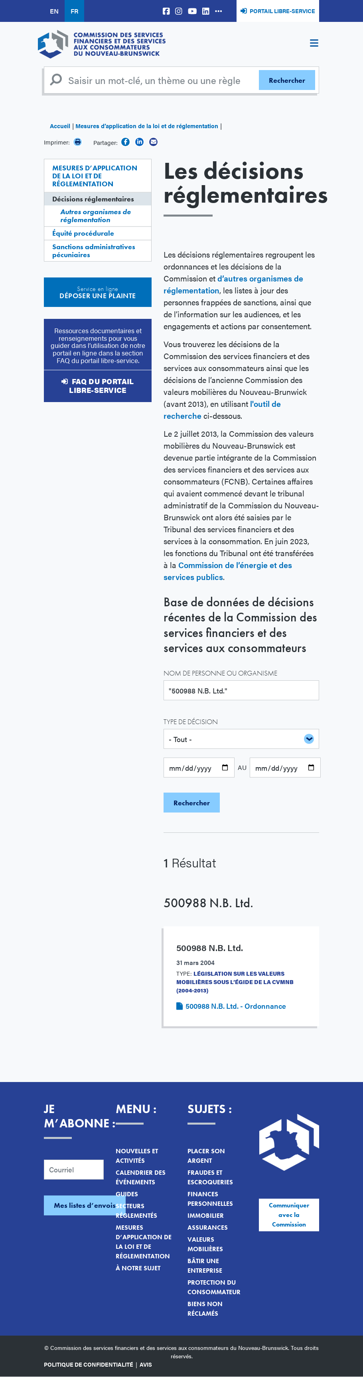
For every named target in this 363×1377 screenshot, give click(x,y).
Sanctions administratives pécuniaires (93, 250)
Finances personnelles (210, 1199)
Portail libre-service (282, 11)
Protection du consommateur (214, 1287)
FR (74, 11)
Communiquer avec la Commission (289, 1215)
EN (54, 11)
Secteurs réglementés (136, 1211)
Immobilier (205, 1215)
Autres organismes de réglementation (95, 215)
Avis (146, 1364)
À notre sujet (138, 1268)
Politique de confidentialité (88, 1364)
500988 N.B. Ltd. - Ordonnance (235, 1006)
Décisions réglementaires (93, 198)
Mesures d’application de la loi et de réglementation (146, 125)
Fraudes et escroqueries (210, 1177)
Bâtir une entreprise (204, 1266)
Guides (127, 1194)
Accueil (60, 125)
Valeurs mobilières (205, 1244)
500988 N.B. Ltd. (208, 903)
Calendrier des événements (141, 1177)
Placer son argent (206, 1156)
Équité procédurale (83, 233)
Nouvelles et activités (137, 1156)
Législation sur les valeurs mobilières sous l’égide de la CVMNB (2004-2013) (235, 981)
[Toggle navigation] (314, 44)
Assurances (207, 1227)
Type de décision (191, 721)
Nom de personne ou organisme (220, 673)
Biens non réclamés (205, 1309)
